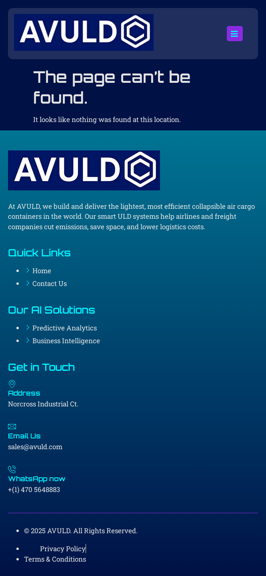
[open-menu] (235, 33)
